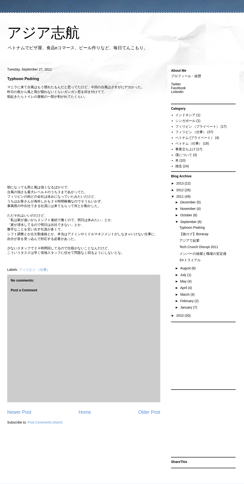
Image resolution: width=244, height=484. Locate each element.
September (188, 222)
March (185, 294)
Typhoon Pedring (192, 227)
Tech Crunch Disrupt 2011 (198, 247)
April (184, 288)
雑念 (178, 166)
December (188, 202)
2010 (180, 315)
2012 (180, 190)
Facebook (178, 88)
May (183, 281)
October (186, 215)
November (188, 209)
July (183, 275)
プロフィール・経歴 (186, 76)
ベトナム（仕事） (188, 143)
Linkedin (177, 92)
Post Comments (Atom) (45, 422)
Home (84, 412)
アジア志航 (43, 33)
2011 (180, 196)
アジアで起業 (189, 240)
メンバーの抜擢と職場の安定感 (202, 254)
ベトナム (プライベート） (194, 138)
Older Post (149, 412)
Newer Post (19, 412)
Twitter (176, 84)
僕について (183, 155)
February (187, 301)
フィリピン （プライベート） (197, 126)
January (186, 307)
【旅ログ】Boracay (193, 234)
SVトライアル (190, 260)
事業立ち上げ (185, 149)
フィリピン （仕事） (34, 270)
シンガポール (185, 121)
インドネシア (185, 115)
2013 (180, 183)
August (185, 268)
